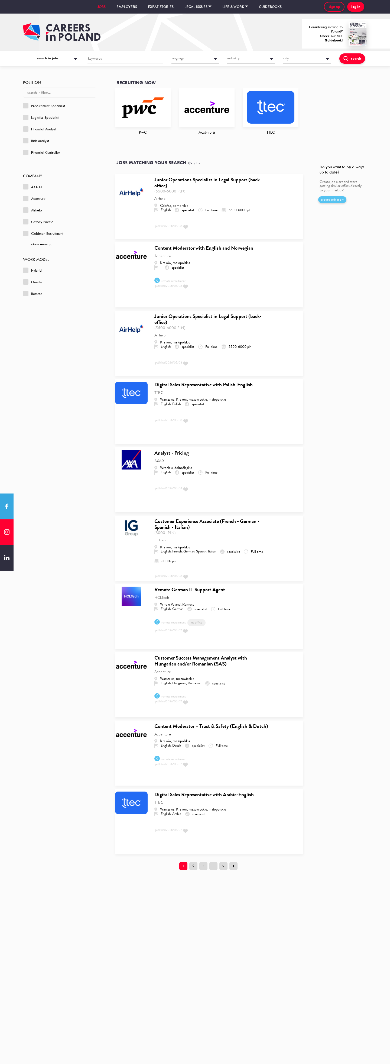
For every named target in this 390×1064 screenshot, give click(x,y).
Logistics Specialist (41, 117)
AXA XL (32, 186)
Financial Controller (41, 152)
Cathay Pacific (38, 221)
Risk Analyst (36, 140)
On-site (32, 282)
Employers (126, 6)
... (213, 866)
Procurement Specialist (44, 105)
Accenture (34, 198)
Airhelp (32, 210)
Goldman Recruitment (43, 233)
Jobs (102, 6)
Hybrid (32, 270)
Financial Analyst (39, 129)
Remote (32, 293)
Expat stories (161, 6)
